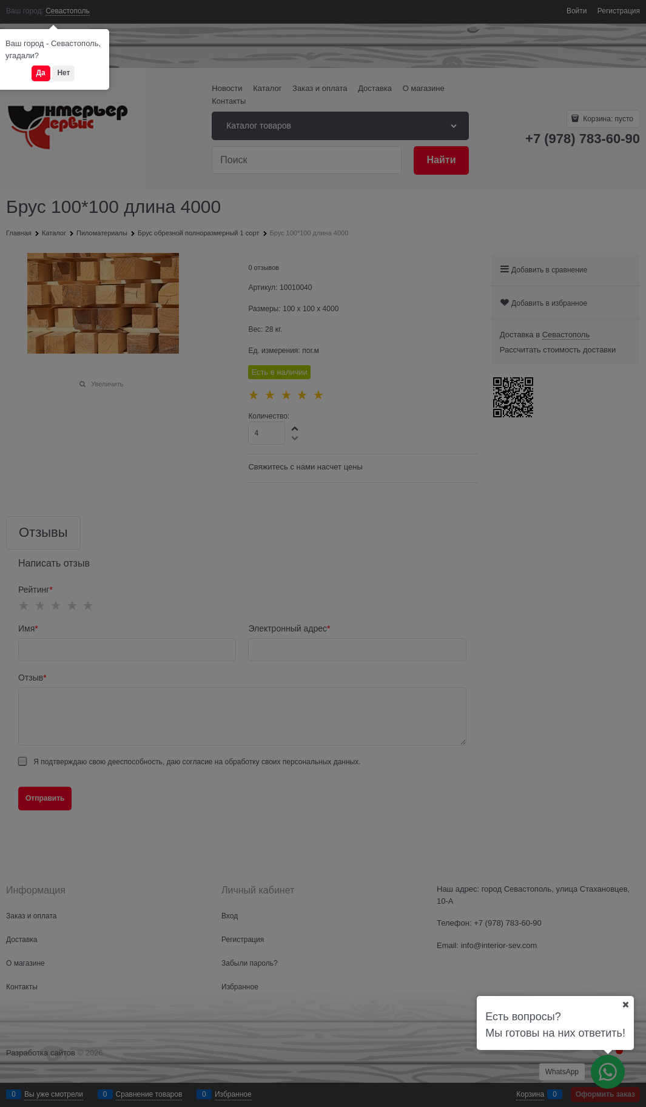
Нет (63, 73)
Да (40, 73)
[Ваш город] (625, 1004)
